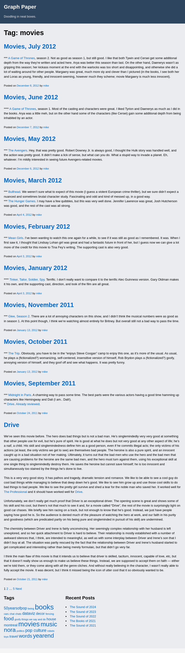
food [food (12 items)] (9, 618)
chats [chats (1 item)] (18, 613)
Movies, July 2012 (30, 46)
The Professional (15, 492)
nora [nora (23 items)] (10, 630)
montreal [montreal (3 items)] (10, 625)
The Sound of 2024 (83, 607)
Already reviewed (28, 404)
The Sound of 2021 (83, 625)
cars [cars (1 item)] (6, 613)
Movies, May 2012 (30, 138)
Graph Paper (20, 7)
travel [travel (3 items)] (13, 636)
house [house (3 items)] (51, 619)
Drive (10, 404)
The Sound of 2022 (83, 616)
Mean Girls (15, 238)
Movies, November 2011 (39, 304)
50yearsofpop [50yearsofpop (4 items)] (15, 608)
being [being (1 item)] (31, 608)
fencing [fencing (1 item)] (50, 613)
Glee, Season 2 (19, 316)
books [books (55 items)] (44, 607)
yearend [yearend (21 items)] (43, 635)
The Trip (14, 353)
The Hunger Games (21, 201)
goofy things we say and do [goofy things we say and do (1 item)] (30, 619)
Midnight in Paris (19, 395)
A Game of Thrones (21, 58)
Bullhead (14, 192)
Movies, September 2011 (39, 383)
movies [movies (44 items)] (29, 624)
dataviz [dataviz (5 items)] (28, 613)
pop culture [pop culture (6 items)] (35, 630)
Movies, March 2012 (33, 180)
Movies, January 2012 (35, 267)
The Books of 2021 (83, 621)
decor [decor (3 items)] (40, 613)
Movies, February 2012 (37, 226)
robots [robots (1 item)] (50, 630)
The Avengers (17, 150)
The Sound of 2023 (83, 612)
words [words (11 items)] (25, 636)
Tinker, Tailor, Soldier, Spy (27, 279)
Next (18, 588)
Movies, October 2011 (35, 341)
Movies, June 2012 (31, 97)
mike (46, 85)
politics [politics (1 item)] (21, 630)
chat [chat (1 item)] (12, 613)
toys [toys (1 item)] (6, 636)
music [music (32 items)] (48, 624)
